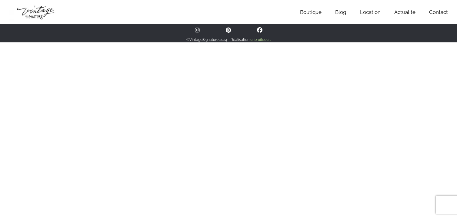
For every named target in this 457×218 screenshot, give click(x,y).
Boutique (311, 12)
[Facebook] (259, 30)
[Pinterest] (228, 30)
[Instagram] (197, 30)
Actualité (404, 12)
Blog (340, 12)
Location (370, 12)
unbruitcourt (260, 40)
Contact (438, 12)
